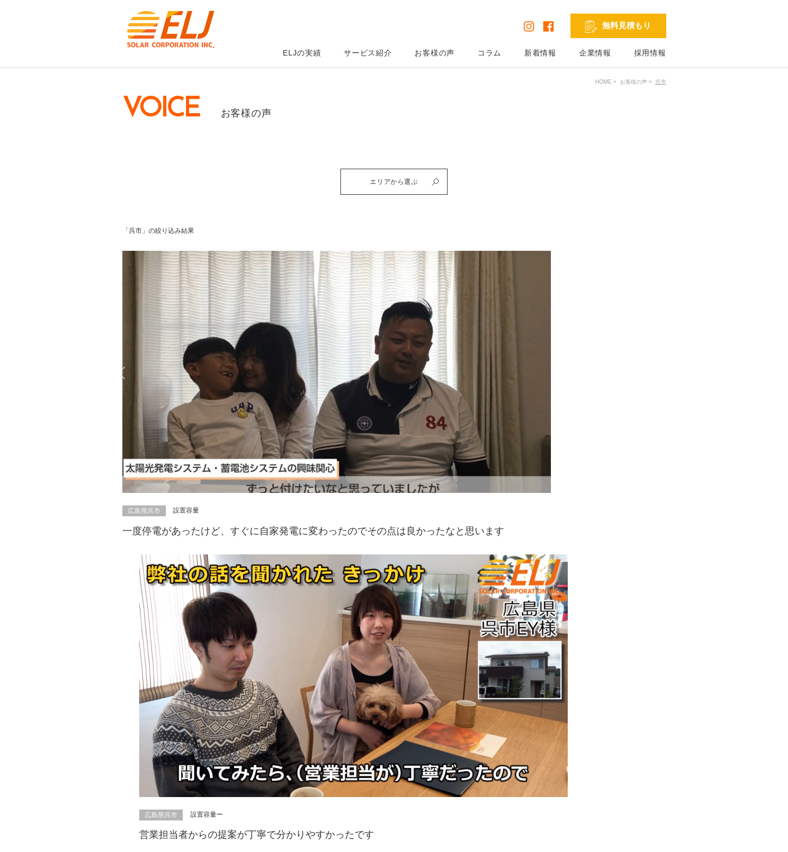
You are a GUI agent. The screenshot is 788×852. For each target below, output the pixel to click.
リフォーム (403, 765)
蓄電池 (395, 735)
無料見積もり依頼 (506, 719)
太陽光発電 (403, 719)
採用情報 (650, 52)
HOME (603, 82)
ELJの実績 (302, 52)
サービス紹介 (368, 52)
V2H (391, 750)
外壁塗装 (399, 780)
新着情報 (540, 52)
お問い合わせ (499, 735)
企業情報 (595, 52)
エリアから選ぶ (409, 184)
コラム (489, 52)
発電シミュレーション (628, 719)
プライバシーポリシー (161, 835)
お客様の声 (434, 52)
